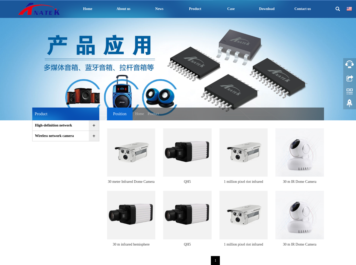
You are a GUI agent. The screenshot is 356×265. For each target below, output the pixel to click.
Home (87, 9)
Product (195, 9)
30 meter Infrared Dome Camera (131, 182)
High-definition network (53, 125)
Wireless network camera (54, 136)
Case (231, 9)
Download (267, 9)
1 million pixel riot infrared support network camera (243, 183)
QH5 (187, 182)
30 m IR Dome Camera (299, 182)
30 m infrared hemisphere (131, 244)
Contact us (302, 9)
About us (123, 9)
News (159, 9)
